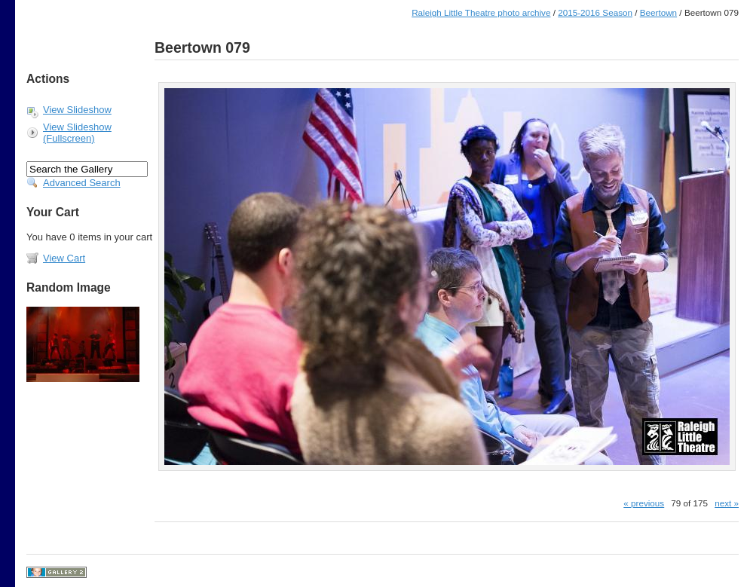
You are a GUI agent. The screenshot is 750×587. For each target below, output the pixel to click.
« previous (643, 503)
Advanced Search (82, 182)
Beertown (658, 12)
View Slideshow (77, 109)
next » (727, 503)
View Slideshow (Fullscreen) (77, 132)
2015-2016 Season (595, 12)
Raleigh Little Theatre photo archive (481, 12)
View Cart (64, 258)
